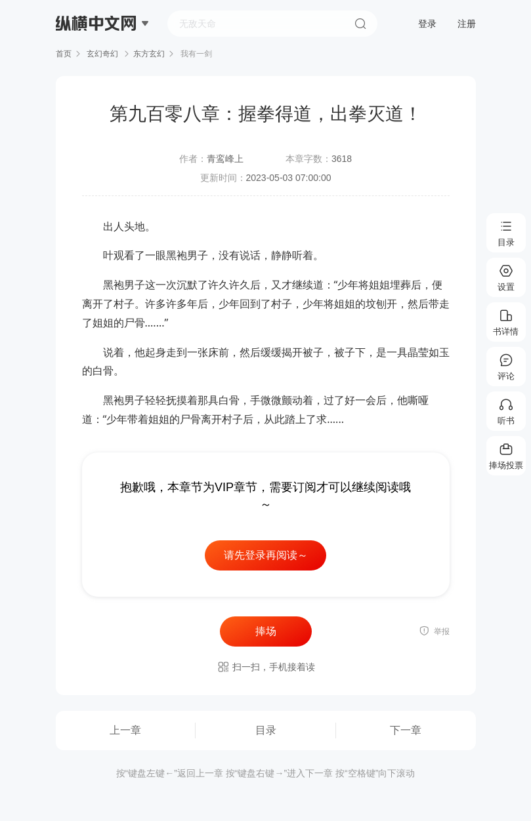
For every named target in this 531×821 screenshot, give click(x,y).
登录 (427, 23)
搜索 (360, 23)
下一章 (405, 730)
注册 (466, 23)
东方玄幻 (149, 53)
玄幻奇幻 (103, 53)
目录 (265, 730)
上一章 (125, 730)
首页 (64, 53)
